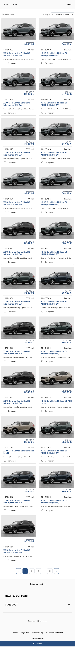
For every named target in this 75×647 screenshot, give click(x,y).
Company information (54, 633)
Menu (69, 4)
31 (50, 571)
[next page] (44, 572)
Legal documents (37, 638)
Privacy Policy (37, 633)
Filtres (37, 643)
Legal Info (25, 633)
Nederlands (42, 621)
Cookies (15, 633)
